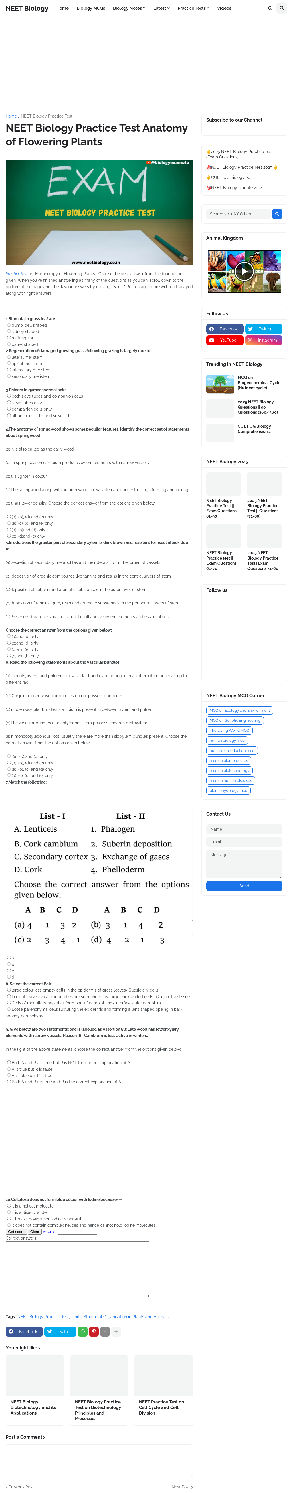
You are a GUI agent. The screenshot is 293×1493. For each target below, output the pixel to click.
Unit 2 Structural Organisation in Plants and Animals (120, 1316)
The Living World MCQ (229, 730)
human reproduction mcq (232, 750)
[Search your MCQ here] (238, 214)
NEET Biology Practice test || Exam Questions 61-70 (221, 560)
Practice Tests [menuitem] (192, 8)
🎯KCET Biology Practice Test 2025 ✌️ (242, 167)
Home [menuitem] (62, 8)
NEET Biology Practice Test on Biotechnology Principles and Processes (98, 1410)
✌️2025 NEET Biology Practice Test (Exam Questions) (239, 154)
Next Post (181, 1487)
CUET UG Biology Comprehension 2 (254, 429)
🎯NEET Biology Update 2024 (234, 187)
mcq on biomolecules (229, 760)
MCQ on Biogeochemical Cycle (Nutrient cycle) (259, 382)
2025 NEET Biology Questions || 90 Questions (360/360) (258, 407)
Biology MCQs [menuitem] (91, 8)
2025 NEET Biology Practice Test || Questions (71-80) (262, 508)
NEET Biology (27, 8)
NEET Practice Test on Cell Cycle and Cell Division (161, 1407)
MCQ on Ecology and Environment (240, 710)
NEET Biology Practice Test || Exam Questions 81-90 (221, 508)
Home (11, 116)
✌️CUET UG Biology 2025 (230, 177)
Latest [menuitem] (159, 8)
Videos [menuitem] (224, 8)
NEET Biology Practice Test (46, 116)
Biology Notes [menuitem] (127, 8)
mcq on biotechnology (229, 770)
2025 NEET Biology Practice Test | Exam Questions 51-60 (262, 560)
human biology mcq (227, 740)
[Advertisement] (146, 65)
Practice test (17, 273)
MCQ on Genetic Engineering (235, 720)
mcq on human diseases (231, 780)
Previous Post (21, 1487)
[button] (270, 8)
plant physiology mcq (228, 790)
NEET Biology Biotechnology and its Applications (33, 1407)
